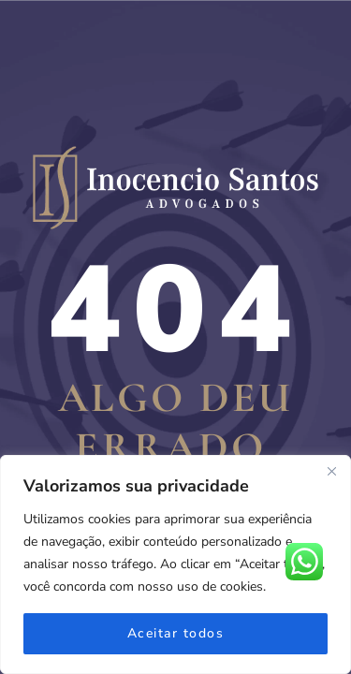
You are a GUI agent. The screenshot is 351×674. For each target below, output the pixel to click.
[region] (175, 564)
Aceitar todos (176, 633)
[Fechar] (331, 471)
